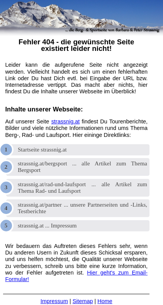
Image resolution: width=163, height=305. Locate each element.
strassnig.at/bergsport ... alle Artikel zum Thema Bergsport (82, 166)
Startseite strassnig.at (42, 150)
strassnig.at (65, 121)
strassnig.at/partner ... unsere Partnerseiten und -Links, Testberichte (82, 208)
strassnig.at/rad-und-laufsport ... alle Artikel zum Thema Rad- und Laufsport (82, 187)
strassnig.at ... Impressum (47, 225)
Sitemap (83, 301)
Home (104, 301)
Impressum (54, 301)
